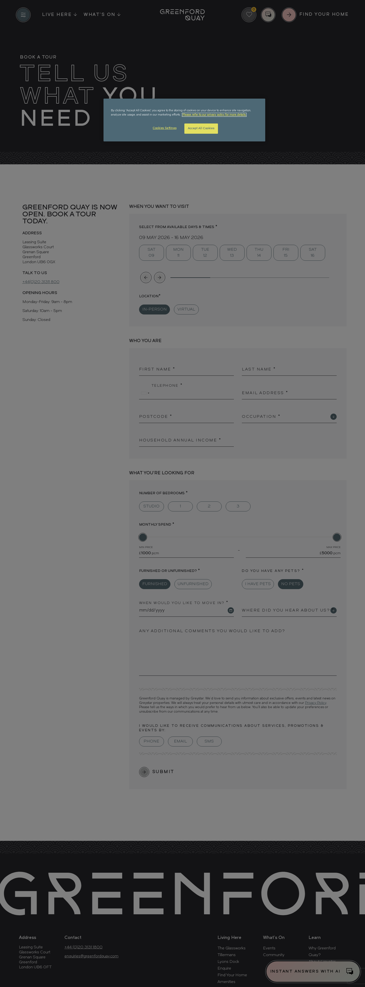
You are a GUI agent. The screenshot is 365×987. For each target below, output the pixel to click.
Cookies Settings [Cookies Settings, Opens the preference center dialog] (164, 128)
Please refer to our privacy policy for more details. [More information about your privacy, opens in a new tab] (214, 114)
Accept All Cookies (201, 128)
